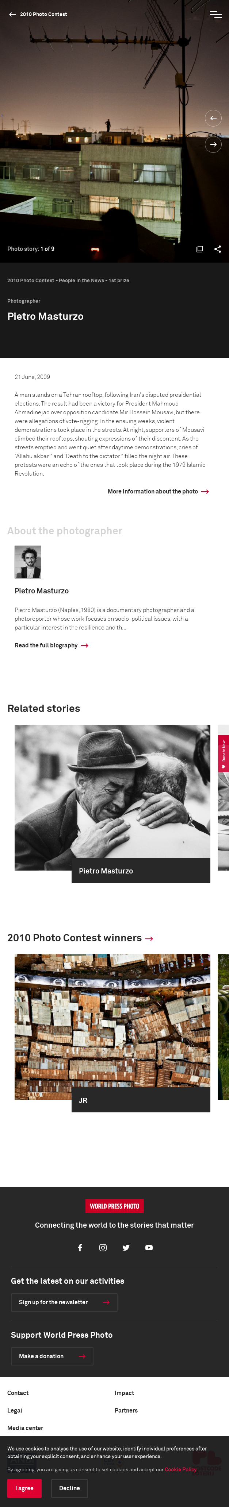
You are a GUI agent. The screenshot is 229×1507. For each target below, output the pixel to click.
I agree (24, 1488)
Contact (17, 1393)
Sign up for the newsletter (53, 1302)
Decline (69, 1488)
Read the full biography (46, 645)
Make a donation (41, 1356)
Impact (124, 1393)
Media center (25, 1428)
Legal (14, 1411)
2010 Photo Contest (43, 14)
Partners (126, 1411)
